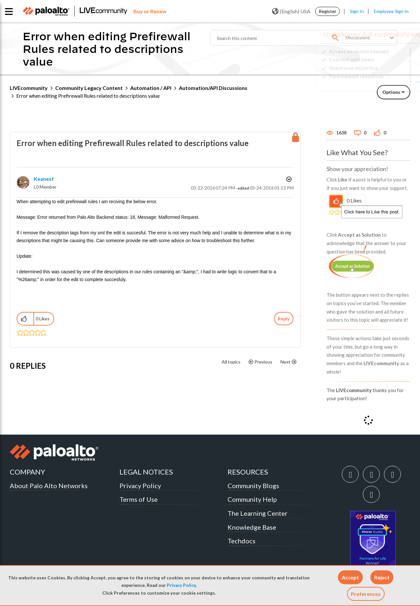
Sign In (357, 11)
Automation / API (150, 88)
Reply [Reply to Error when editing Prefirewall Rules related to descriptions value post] (284, 318)
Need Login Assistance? (381, 81)
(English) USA (291, 11)
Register (327, 11)
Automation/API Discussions (213, 88)
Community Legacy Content (89, 88)
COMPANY (27, 471)
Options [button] (391, 92)
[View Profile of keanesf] (44, 178)
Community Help (252, 499)
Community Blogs (253, 485)
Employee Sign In (391, 11)
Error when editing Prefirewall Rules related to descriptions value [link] (88, 96)
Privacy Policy (181, 585)
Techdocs (241, 541)
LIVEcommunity (29, 88)
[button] (350, 577)
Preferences (366, 594)
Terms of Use (138, 499)
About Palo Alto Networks (49, 485)
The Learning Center (258, 513)
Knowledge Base (252, 527)
